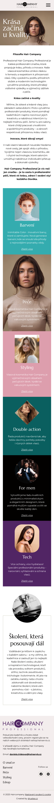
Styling (7, 777)
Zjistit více (27, 699)
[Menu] (48, 5)
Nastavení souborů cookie (38, 794)
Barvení (7, 767)
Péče (6, 772)
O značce (9, 762)
